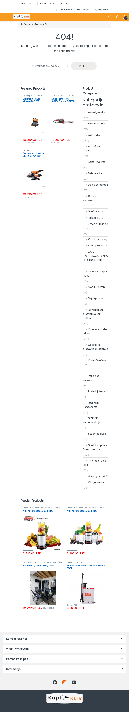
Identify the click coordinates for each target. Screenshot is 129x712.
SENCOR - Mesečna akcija (91, 420)
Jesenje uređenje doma (95, 225)
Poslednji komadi (95, 391)
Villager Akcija (93, 482)
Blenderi (27, 508)
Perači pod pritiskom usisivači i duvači (32, 96)
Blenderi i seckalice (41, 508)
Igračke (90, 217)
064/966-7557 (68, 3)
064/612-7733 (47, 3)
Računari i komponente (91, 404)
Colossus (56, 508)
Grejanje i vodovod (90, 198)
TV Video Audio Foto (94, 462)
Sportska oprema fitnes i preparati (95, 447)
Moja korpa (83, 9)
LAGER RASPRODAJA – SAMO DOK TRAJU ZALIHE (95, 255)
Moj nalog (101, 9)
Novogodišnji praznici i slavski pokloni (93, 313)
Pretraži (83, 66)
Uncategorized (94, 476)
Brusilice (27, 150)
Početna (25, 24)
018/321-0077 (28, 3)
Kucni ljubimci (93, 245)
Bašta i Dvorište (94, 161)
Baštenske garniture (32, 562)
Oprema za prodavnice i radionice (95, 346)
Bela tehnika (92, 173)
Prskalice (89, 562)
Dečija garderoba (95, 184)
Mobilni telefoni (94, 286)
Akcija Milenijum (94, 123)
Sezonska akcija (94, 433)
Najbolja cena (93, 298)
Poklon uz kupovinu (91, 377)
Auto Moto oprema (91, 148)
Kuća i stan (91, 239)
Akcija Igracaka (94, 112)
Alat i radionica (93, 135)
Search (110, 17)
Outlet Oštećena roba (94, 362)
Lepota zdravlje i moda (95, 273)
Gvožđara (91, 211)
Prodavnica (64, 9)
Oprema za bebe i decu (95, 331)
